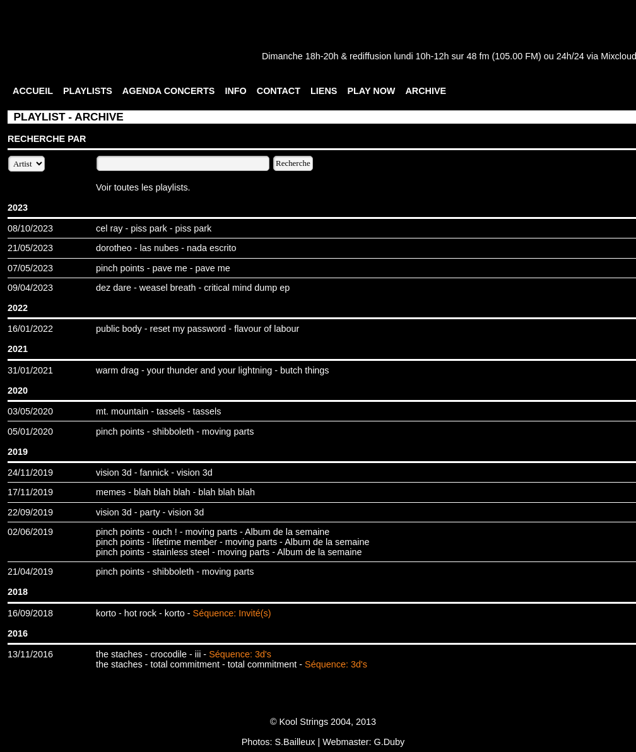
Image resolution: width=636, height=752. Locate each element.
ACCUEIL (33, 91)
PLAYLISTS (87, 91)
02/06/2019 (30, 532)
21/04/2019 (30, 572)
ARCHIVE (425, 91)
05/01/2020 (30, 431)
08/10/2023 (30, 228)
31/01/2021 (30, 370)
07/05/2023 (30, 268)
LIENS (323, 91)
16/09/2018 (30, 613)
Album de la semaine (287, 532)
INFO (235, 91)
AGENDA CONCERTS (168, 91)
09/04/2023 (30, 288)
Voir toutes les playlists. (143, 187)
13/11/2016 (30, 654)
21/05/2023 (30, 248)
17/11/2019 (30, 492)
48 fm (477, 56)
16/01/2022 (30, 329)
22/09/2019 (30, 512)
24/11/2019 (30, 472)
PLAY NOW (371, 91)
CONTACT (278, 91)
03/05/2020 (30, 411)
